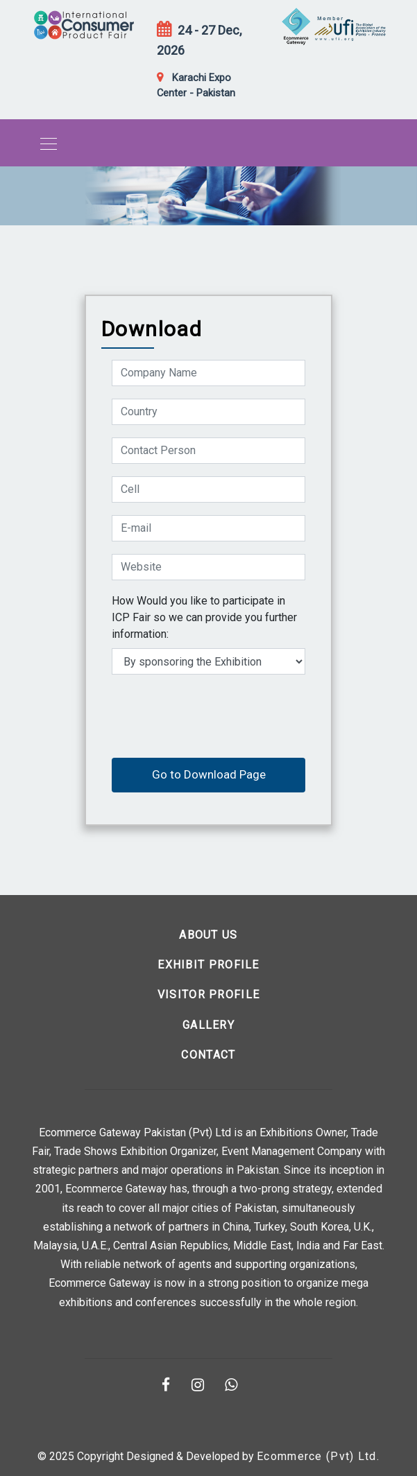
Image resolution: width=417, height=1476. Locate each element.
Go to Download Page (209, 774)
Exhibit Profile (208, 964)
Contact (208, 1054)
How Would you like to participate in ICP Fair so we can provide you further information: (204, 617)
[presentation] (217, 714)
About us (208, 934)
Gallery (208, 1025)
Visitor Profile (209, 994)
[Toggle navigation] (44, 143)
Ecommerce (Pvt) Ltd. (318, 1456)
